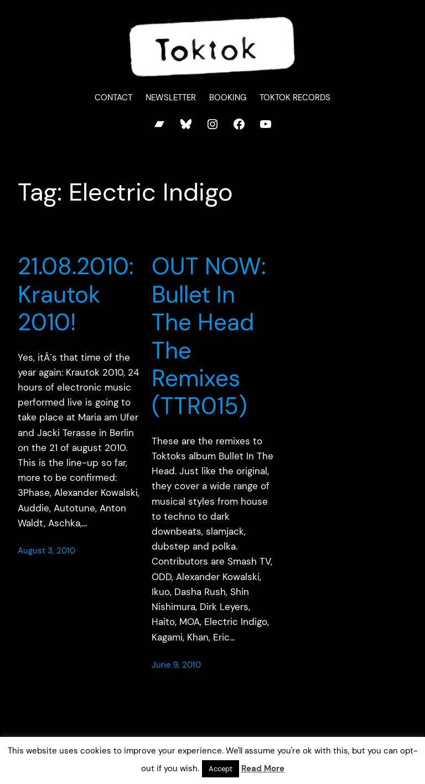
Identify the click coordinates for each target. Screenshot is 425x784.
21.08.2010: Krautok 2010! (75, 294)
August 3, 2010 (46, 550)
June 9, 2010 (176, 664)
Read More (262, 768)
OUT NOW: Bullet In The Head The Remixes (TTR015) (209, 336)
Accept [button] (220, 768)
